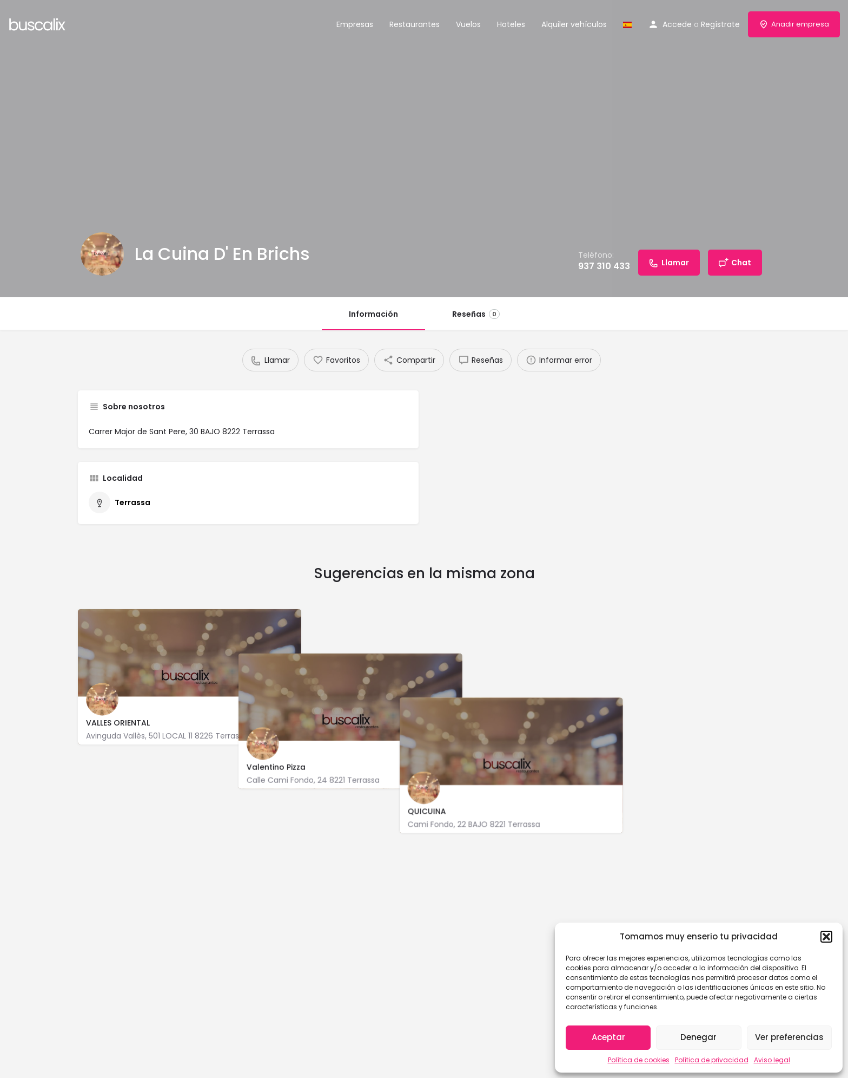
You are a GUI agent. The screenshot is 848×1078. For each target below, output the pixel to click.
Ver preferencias (789, 1037)
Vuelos (468, 24)
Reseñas (476, 314)
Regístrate (720, 24)
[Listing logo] (102, 254)
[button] (826, 936)
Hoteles (511, 24)
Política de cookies (639, 1059)
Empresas (354, 24)
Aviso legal (772, 1059)
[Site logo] (38, 23)
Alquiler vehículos (574, 24)
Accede (677, 24)
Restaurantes (414, 24)
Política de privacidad (711, 1059)
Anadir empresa (794, 24)
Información (373, 314)
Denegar (698, 1037)
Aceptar (608, 1037)
